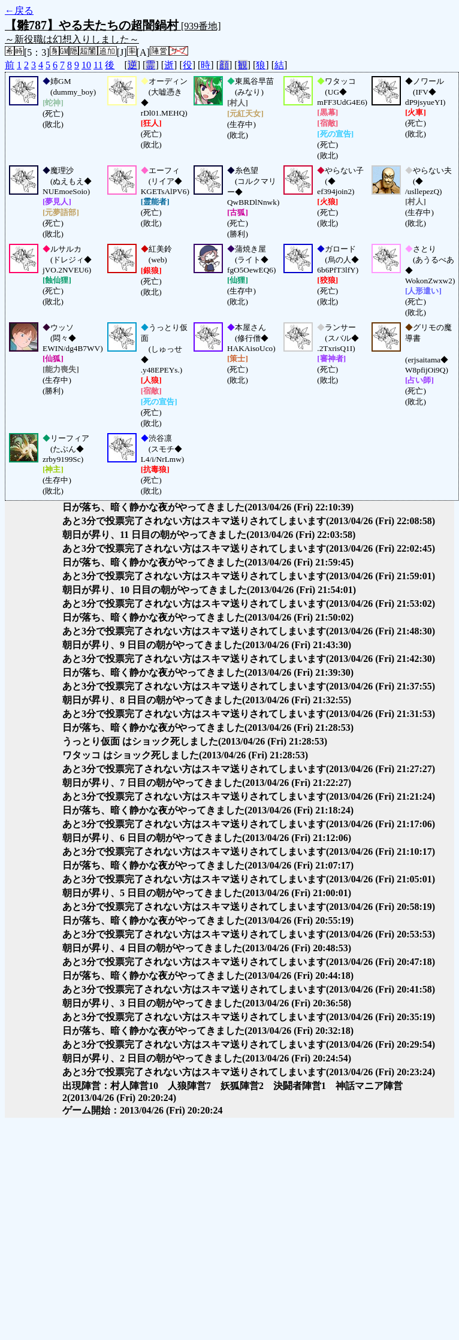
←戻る (19, 10)
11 (97, 65)
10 (86, 65)
